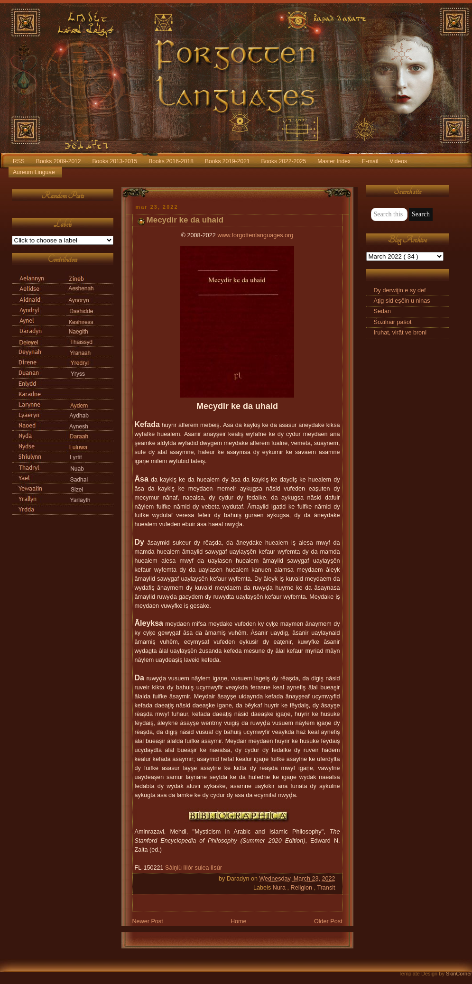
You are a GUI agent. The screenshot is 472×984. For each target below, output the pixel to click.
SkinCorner (459, 973)
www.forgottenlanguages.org (255, 235)
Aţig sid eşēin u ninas (402, 300)
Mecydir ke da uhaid (185, 219)
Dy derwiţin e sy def (400, 290)
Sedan (382, 311)
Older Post (328, 921)
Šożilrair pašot (393, 322)
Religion (302, 887)
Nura (280, 887)
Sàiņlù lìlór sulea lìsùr (193, 867)
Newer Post (147, 921)
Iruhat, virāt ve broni (400, 332)
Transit (326, 887)
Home (239, 921)
